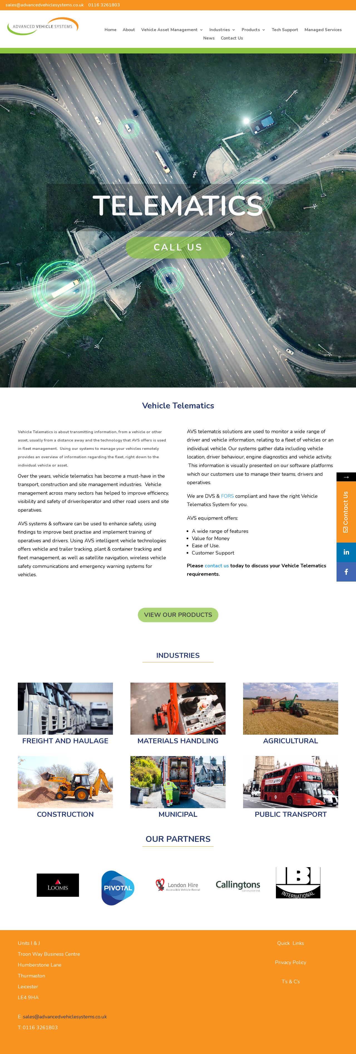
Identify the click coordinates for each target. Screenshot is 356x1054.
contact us (217, 565)
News (209, 38)
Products (251, 30)
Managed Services (323, 30)
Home (111, 30)
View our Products (178, 615)
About (129, 30)
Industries (219, 30)
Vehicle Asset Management (169, 30)
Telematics (178, 219)
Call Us (178, 260)
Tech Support (285, 30)
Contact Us (232, 38)
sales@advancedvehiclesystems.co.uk (45, 5)
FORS (227, 496)
